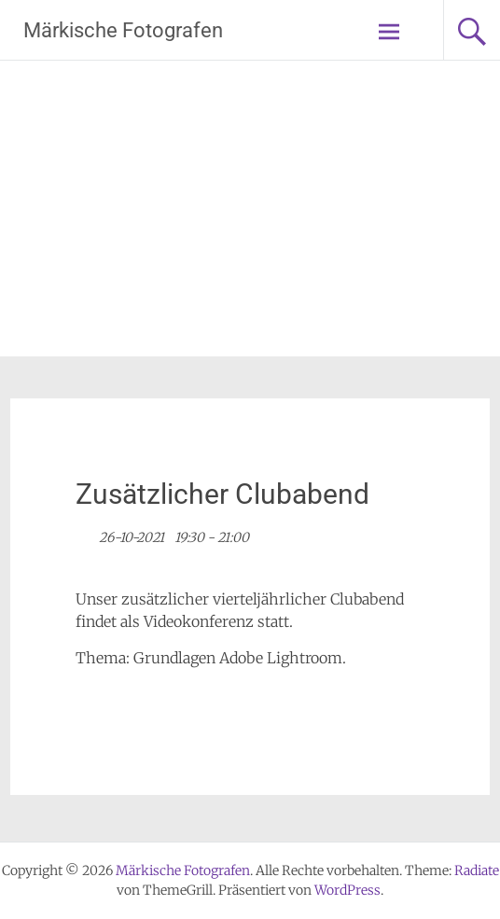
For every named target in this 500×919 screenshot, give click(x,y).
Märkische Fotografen (123, 30)
